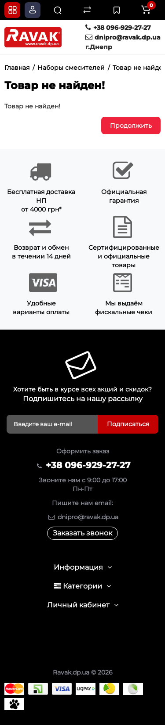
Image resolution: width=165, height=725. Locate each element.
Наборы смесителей (71, 68)
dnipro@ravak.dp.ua (123, 37)
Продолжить (131, 125)
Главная (16, 68)
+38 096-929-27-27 (118, 28)
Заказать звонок (82, 533)
